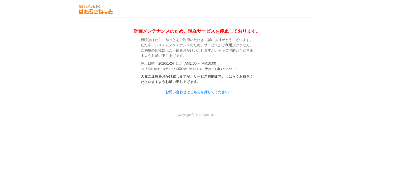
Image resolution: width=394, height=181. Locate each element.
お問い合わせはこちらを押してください (197, 92)
